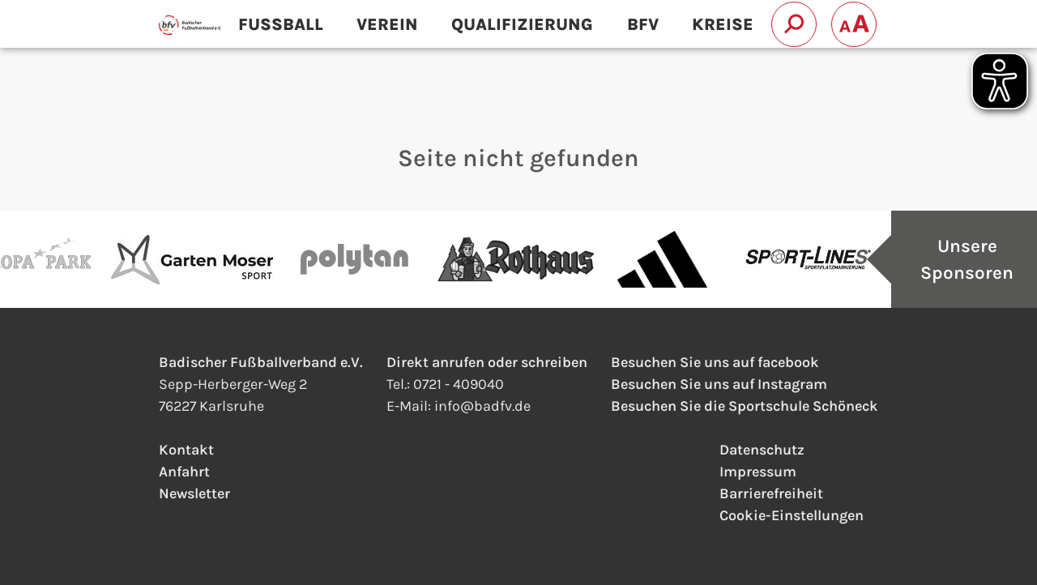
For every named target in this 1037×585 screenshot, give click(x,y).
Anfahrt (184, 471)
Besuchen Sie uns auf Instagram (719, 384)
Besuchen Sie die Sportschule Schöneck (744, 406)
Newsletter (194, 493)
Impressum (757, 471)
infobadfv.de (482, 406)
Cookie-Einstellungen (791, 515)
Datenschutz (761, 450)
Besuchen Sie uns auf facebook (715, 362)
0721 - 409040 (458, 384)
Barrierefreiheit (771, 493)
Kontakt (186, 450)
